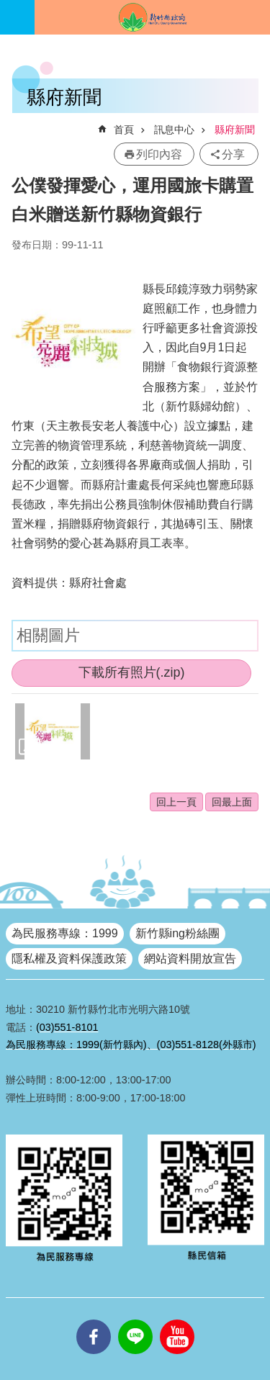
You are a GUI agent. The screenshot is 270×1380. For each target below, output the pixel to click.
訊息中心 (174, 129)
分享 (233, 154)
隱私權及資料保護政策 (69, 958)
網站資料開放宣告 (190, 958)
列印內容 (159, 154)
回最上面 (232, 802)
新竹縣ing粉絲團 (177, 933)
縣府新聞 (235, 129)
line (135, 1319)
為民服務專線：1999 (65, 933)
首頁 (124, 129)
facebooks (93, 1319)
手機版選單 (17, 17)
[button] (52, 731)
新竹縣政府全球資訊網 (152, 17)
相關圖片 (48, 635)
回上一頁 (176, 802)
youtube (177, 1319)
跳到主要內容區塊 (7, 7)
